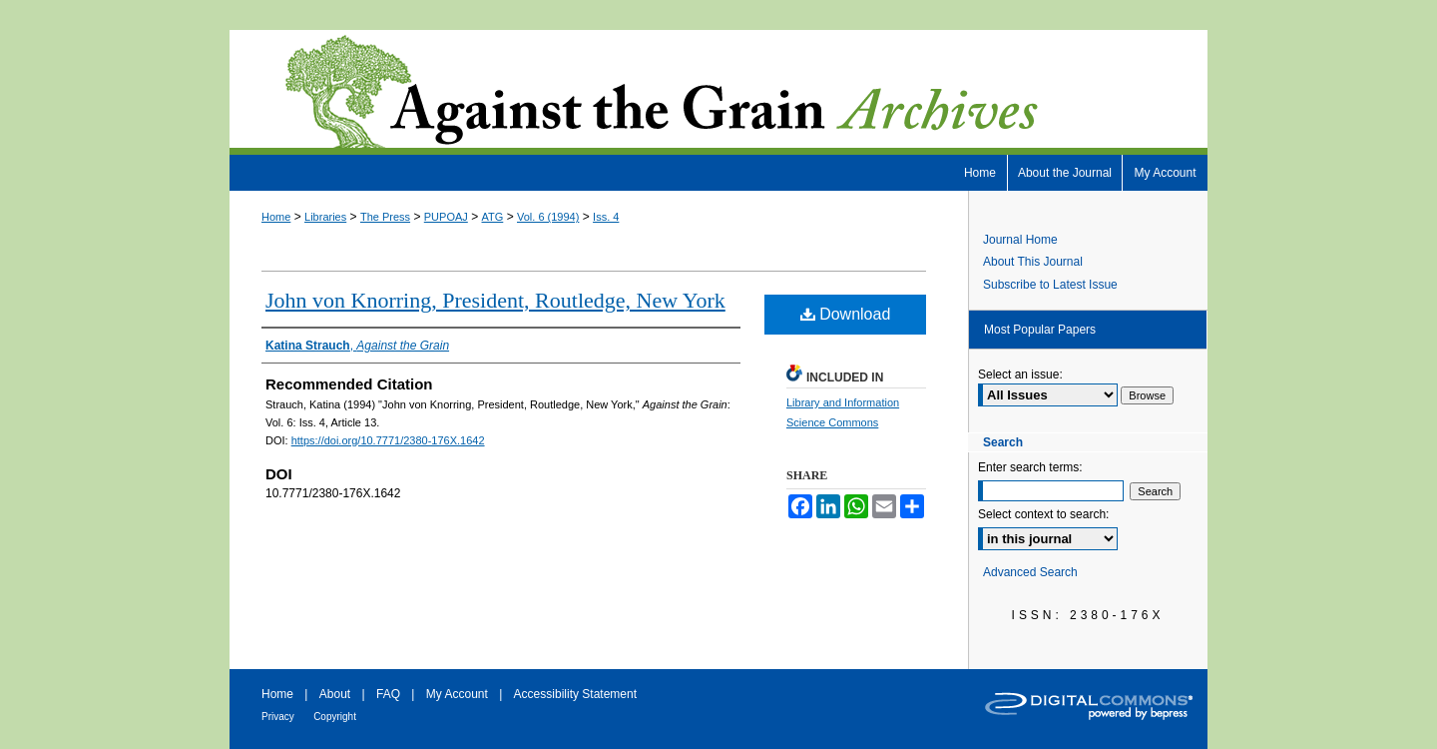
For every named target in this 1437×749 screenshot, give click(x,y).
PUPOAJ (446, 217)
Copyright (334, 716)
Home (275, 217)
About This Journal (1033, 262)
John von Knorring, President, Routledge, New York (495, 300)
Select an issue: (1020, 374)
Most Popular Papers (1040, 330)
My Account (457, 694)
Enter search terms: (1030, 467)
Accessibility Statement (575, 694)
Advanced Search (1030, 572)
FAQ (388, 694)
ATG (493, 217)
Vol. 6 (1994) (548, 217)
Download (845, 314)
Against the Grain (718, 92)
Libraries (325, 217)
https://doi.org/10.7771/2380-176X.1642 (388, 440)
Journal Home (1020, 240)
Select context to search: (1043, 514)
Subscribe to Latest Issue (1050, 285)
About (334, 694)
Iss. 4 (606, 217)
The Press (385, 217)
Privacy (277, 716)
